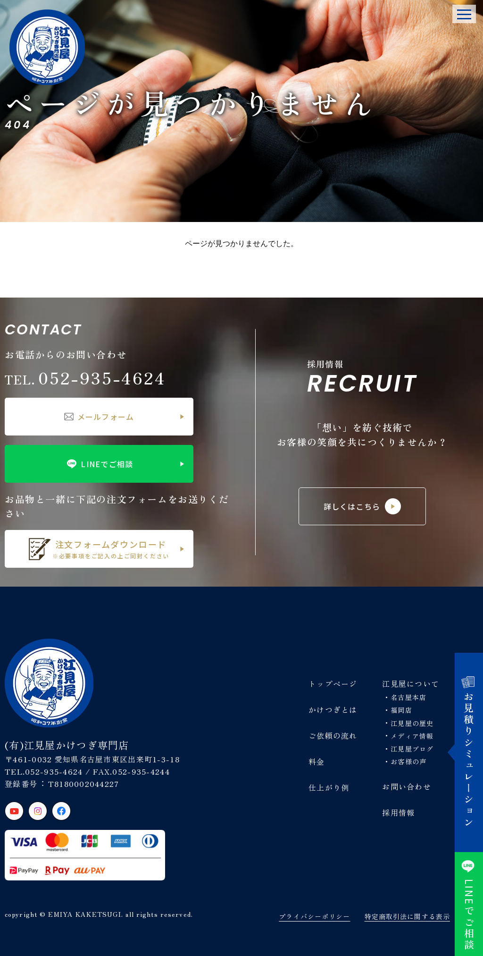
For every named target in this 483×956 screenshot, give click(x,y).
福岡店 (401, 710)
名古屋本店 (408, 697)
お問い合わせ (406, 786)
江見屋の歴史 (412, 723)
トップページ (333, 683)
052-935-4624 (85, 377)
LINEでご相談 (99, 464)
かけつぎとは (333, 709)
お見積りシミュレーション (468, 752)
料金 (316, 761)
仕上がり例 (328, 787)
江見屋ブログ (412, 748)
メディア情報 (412, 736)
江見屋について (410, 683)
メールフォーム (99, 416)
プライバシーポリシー (314, 916)
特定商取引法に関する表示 (407, 916)
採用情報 (398, 812)
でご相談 (468, 904)
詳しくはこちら (362, 506)
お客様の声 (408, 761)
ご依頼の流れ (333, 735)
